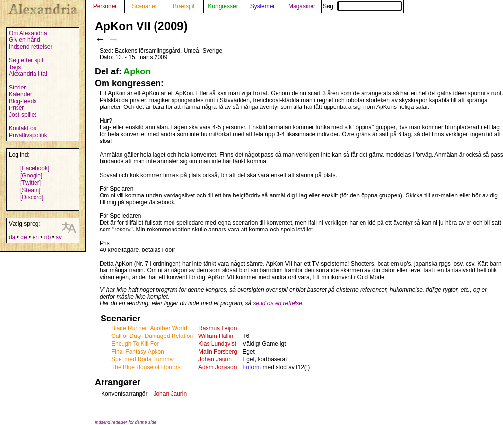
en (35, 237)
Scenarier (144, 6)
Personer (105, 6)
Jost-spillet (22, 114)
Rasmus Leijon (217, 328)
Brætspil (183, 6)
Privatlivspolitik (28, 135)
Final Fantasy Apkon (137, 351)
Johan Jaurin (215, 359)
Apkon (137, 71)
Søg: (362, 6)
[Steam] (30, 190)
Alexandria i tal (28, 74)
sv (59, 237)
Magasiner (301, 6)
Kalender (20, 94)
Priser (16, 108)
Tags (15, 67)
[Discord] (31, 197)
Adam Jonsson (217, 367)
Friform (252, 367)
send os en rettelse (277, 303)
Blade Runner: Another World (149, 328)
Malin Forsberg (217, 351)
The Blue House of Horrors (146, 367)
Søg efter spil (26, 60)
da (12, 237)
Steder (17, 87)
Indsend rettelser (30, 46)
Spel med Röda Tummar (142, 359)
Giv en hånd (24, 39)
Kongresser (223, 6)
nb (47, 237)
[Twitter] (30, 182)
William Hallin (215, 336)
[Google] (31, 175)
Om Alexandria (28, 33)
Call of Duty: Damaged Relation (152, 336)
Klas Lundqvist (217, 343)
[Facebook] (34, 168)
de (23, 237)
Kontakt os (22, 128)
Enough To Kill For (135, 343)
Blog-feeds (22, 101)
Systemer (262, 6)
